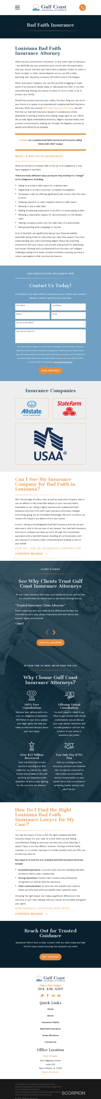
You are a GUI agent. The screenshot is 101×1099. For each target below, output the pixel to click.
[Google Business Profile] (59, 996)
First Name (20, 305)
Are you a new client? (25, 323)
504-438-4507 (50, 990)
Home (50, 1010)
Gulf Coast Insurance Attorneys (58, 108)
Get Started (50, 958)
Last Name (56, 305)
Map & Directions (50, 1073)
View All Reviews (50, 643)
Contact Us (50, 1043)
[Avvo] (41, 996)
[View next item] (54, 633)
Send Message (50, 370)
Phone (18, 314)
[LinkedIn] (53, 996)
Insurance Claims (50, 1023)
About (50, 1017)
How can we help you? (25, 331)
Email (54, 314)
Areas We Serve (50, 1036)
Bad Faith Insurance (50, 1030)
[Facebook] (47, 996)
